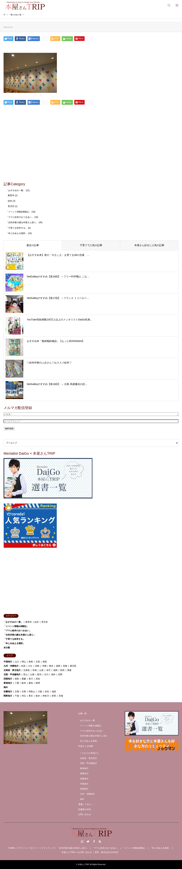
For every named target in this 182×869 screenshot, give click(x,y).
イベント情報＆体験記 (90, 725)
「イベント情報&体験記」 (18, 212)
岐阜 (24, 683)
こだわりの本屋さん (89, 753)
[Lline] (45, 38)
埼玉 (24, 696)
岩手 (48, 670)
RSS (100, 841)
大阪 (40, 691)
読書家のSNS (84, 809)
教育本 (11, 195)
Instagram (82, 841)
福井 (53, 674)
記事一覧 (82, 713)
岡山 (24, 661)
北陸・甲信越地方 (12, 674)
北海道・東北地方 (12, 670)
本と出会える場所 (88, 741)
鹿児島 (73, 666)
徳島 (17, 678)
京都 (17, 691)
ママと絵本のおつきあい (91, 731)
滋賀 (54, 691)
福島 (55, 670)
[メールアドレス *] (91, 421)
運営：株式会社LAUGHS (106, 852)
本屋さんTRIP (83, 864)
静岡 (38, 683)
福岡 (58, 666)
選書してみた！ (85, 804)
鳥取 (45, 661)
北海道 (26, 670)
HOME (11, 848)
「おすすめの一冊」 (15, 190)
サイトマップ (47, 848)
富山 (25, 674)
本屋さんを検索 (85, 746)
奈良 (47, 691)
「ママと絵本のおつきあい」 (20, 217)
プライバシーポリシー (28, 848)
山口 (17, 661)
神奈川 (46, 696)
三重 (17, 683)
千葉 (17, 696)
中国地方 (8, 661)
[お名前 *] (91, 414)
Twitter (88, 841)
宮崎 (37, 666)
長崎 (65, 666)
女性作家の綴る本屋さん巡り (94, 736)
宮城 (34, 670)
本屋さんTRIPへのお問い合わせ (76, 852)
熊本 (51, 666)
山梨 (32, 674)
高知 (38, 678)
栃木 (38, 696)
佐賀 (23, 666)
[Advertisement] (91, 152)
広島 (38, 661)
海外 (6, 687)
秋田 (62, 670)
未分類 (7, 647)
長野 (60, 674)
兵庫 (24, 691)
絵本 (10, 201)
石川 (46, 674)
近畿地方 (8, 691)
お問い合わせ (84, 814)
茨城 (61, 696)
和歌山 (32, 691)
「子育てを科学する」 (16, 228)
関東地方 (8, 696)
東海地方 (8, 683)
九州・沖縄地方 (11, 666)
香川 (31, 678)
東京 (31, 696)
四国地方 (8, 678)
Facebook (94, 841)
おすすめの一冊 (87, 720)
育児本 (11, 206)
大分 (30, 666)
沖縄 (44, 666)
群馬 (54, 696)
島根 (31, 661)
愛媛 (24, 678)
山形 (41, 670)
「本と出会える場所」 (16, 233)
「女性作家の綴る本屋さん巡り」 (22, 222)
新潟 (39, 674)
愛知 (31, 683)
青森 (69, 670)
